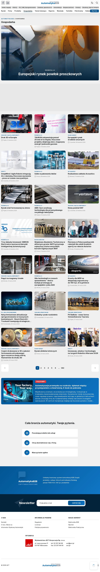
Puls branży (79, 11)
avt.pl (68, 545)
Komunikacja (58, 7)
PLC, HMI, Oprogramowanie (27, 7)
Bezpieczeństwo (68, 7)
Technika (69, 11)
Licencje (38, 525)
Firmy (10, 11)
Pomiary (78, 7)
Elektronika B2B (73, 522)
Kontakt (3, 522)
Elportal (70, 525)
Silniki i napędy (6, 7)
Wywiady (60, 11)
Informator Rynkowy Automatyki (12, 527)
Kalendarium (89, 11)
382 (62, 368)
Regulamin (38, 522)
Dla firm (94, 11)
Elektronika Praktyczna (76, 527)
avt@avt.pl (70, 543)
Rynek (3, 11)
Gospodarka (28, 11)
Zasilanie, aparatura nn (45, 7)
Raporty (51, 11)
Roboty (15, 7)
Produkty (17, 11)
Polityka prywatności (42, 527)
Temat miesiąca (40, 11)
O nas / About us (6, 525)
